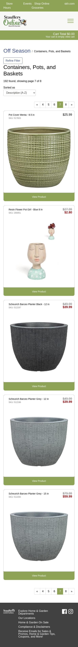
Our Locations (26, 618)
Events (27, 3)
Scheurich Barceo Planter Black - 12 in (29, 304)
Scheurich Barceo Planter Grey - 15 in (29, 493)
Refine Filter (13, 60)
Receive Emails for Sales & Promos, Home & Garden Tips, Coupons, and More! (36, 634)
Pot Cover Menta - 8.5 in (21, 114)
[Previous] (37, 104)
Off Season (17, 50)
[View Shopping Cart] (60, 35)
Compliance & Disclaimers (34, 626)
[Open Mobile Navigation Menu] (70, 21)
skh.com (69, 3)
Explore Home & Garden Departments (33, 612)
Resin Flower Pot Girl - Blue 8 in (25, 209)
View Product (39, 196)
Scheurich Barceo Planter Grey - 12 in (29, 399)
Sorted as (9, 87)
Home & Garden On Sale (33, 622)
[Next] (72, 104)
